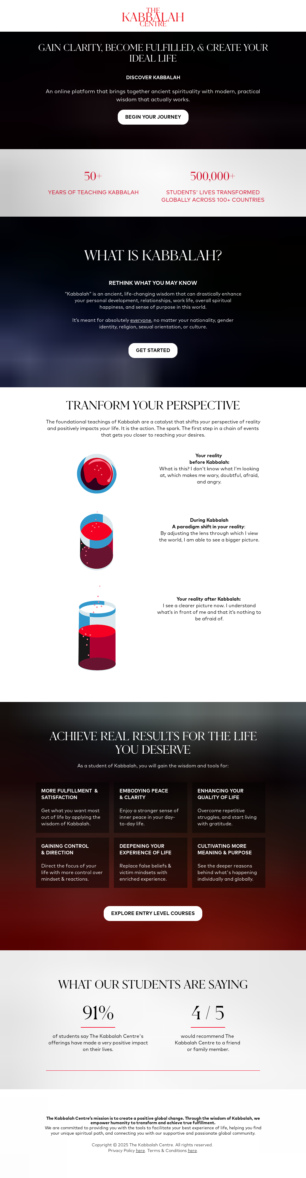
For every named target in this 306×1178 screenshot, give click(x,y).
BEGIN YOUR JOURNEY (153, 117)
